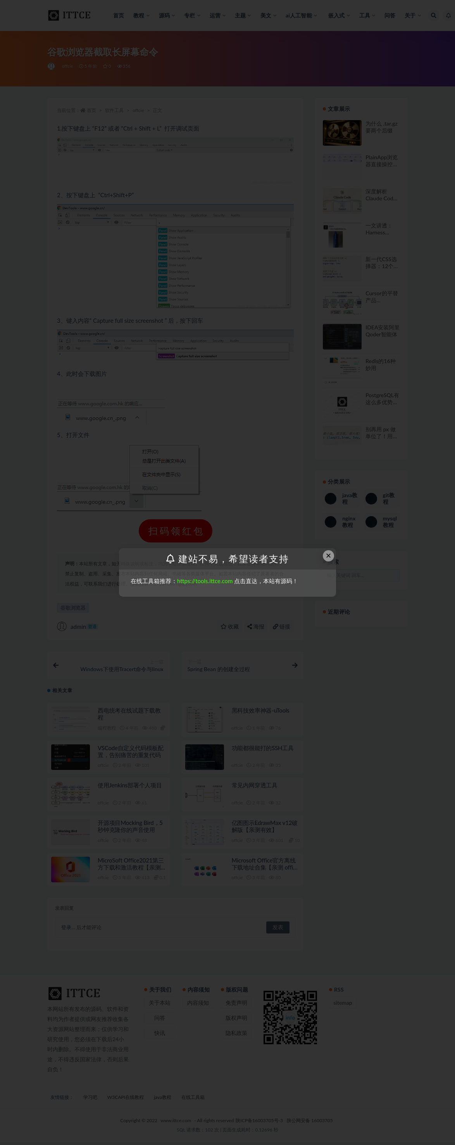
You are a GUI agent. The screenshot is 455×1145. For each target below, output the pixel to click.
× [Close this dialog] (328, 555)
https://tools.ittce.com (205, 580)
